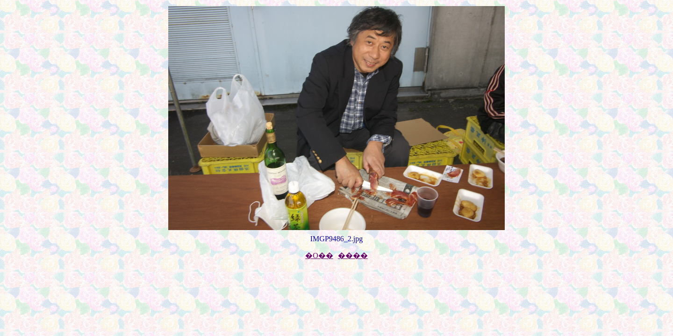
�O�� (319, 255)
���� (353, 255)
